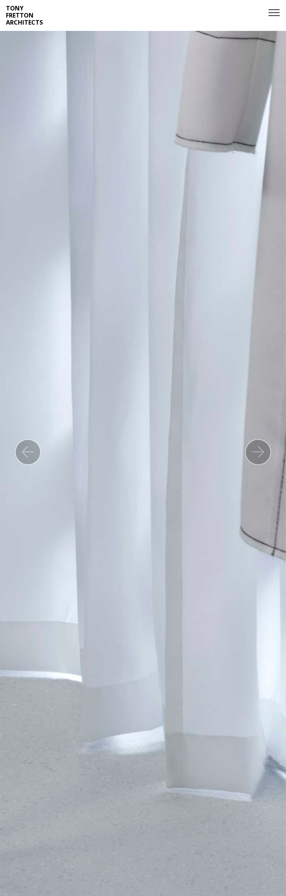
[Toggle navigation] (274, 12)
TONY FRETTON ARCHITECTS (24, 15)
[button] (28, 452)
